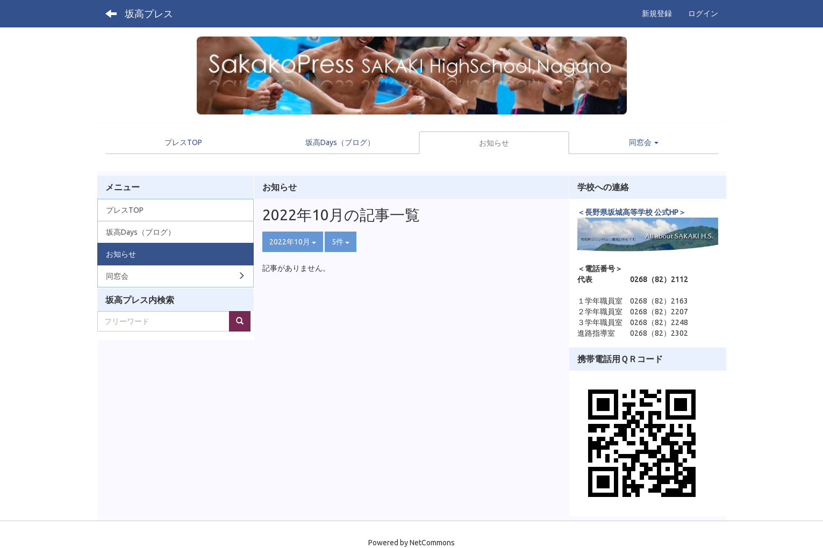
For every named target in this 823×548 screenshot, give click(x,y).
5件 (340, 241)
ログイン (703, 13)
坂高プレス (149, 13)
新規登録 (657, 13)
